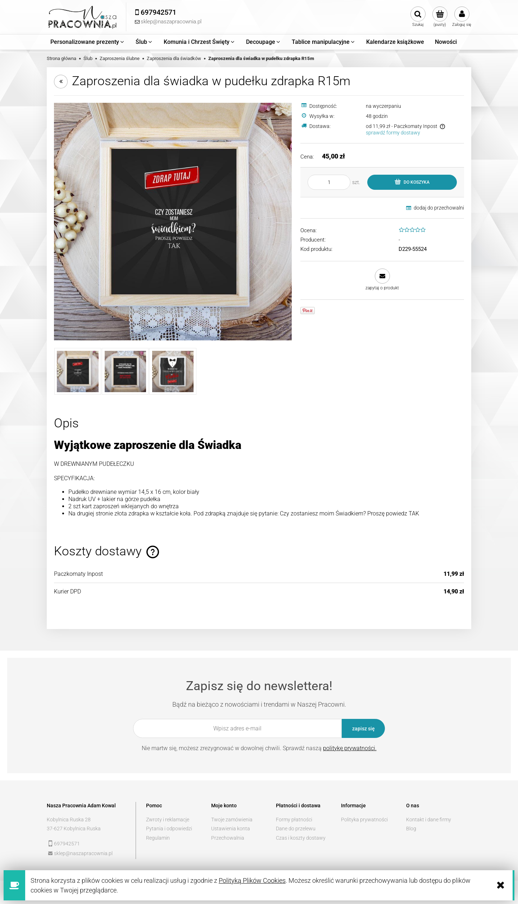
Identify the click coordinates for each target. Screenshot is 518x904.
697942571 (67, 843)
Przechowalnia (227, 838)
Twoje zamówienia (232, 819)
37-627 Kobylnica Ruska (74, 828)
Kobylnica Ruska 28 (69, 819)
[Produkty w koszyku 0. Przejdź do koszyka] (439, 16)
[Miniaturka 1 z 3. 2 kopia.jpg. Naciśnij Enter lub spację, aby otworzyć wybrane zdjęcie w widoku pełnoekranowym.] (77, 371)
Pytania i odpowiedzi (169, 828)
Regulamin (158, 838)
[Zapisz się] (363, 728)
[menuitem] (87, 42)
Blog (411, 828)
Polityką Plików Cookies (252, 880)
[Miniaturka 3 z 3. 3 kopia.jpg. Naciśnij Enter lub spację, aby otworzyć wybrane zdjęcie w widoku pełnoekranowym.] (172, 371)
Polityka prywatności (364, 819)
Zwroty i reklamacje (167, 819)
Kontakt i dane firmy (428, 819)
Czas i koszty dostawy (301, 838)
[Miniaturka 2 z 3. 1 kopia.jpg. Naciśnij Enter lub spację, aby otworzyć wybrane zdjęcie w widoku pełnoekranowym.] (125, 371)
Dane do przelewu (295, 828)
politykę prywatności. (350, 748)
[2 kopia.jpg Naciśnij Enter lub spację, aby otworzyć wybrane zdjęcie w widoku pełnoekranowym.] (173, 221)
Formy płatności (294, 819)
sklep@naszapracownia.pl (83, 853)
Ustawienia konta (230, 828)
